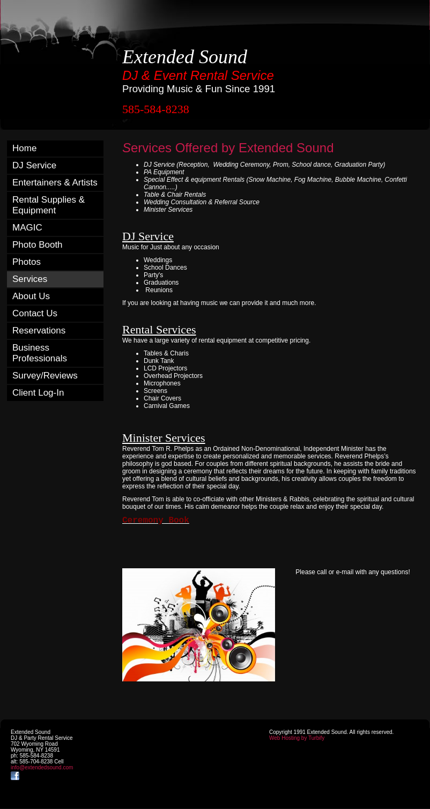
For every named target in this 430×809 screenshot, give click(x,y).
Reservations (38, 330)
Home (24, 148)
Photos (26, 262)
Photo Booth (37, 245)
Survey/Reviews (45, 375)
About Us (31, 296)
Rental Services (159, 329)
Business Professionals (39, 353)
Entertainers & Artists (55, 182)
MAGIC (27, 227)
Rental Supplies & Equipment (48, 205)
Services (29, 279)
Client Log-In (38, 393)
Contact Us (34, 313)
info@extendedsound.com (42, 767)
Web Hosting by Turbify (296, 738)
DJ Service (34, 165)
